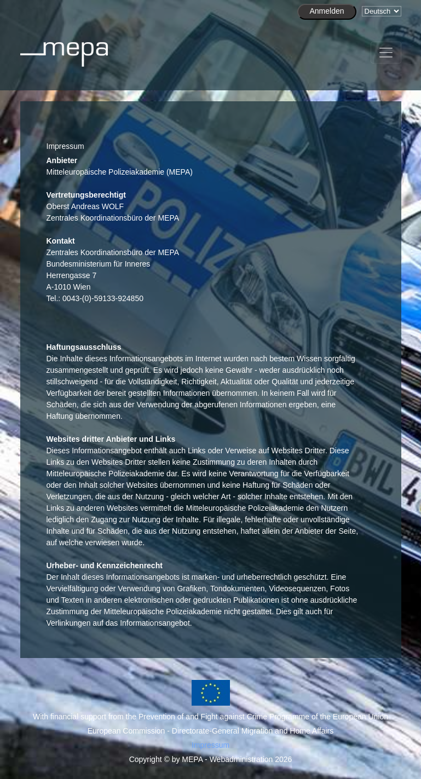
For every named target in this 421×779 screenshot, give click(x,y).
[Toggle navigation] (386, 53)
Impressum (210, 745)
